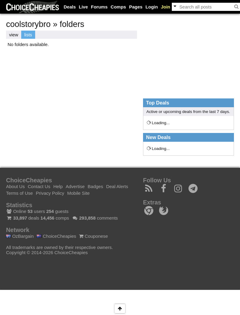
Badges (95, 186)
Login (151, 6)
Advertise (75, 186)
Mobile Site (78, 193)
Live (83, 6)
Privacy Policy (50, 193)
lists (28, 34)
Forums (99, 6)
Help (58, 186)
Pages (135, 6)
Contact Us (39, 186)
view (13, 34)
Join (165, 6)
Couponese (93, 236)
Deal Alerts (117, 186)
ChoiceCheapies (56, 236)
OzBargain (20, 236)
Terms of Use (19, 193)
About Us (15, 186)
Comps (118, 6)
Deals (70, 6)
